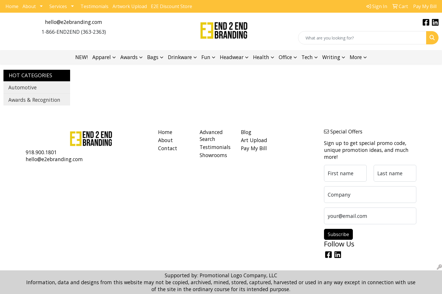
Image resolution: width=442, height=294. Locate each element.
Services (58, 6)
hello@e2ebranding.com (73, 21)
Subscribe (338, 234)
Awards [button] (129, 57)
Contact (167, 148)
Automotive (22, 87)
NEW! (81, 57)
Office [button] (285, 57)
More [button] (356, 57)
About (29, 6)
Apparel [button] (101, 57)
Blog (246, 132)
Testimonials (94, 6)
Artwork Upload (130, 6)
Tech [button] (307, 57)
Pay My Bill (254, 148)
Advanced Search (211, 135)
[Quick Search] (362, 37)
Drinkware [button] (180, 57)
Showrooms (213, 155)
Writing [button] (331, 57)
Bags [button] (152, 57)
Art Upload (254, 140)
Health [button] (261, 57)
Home (11, 6)
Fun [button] (205, 57)
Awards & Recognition (34, 99)
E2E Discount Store (171, 6)
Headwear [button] (232, 57)
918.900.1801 (41, 152)
